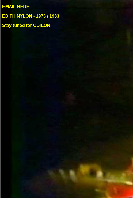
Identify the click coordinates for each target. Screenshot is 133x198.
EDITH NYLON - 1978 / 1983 (31, 16)
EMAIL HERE (15, 6)
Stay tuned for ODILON (26, 25)
